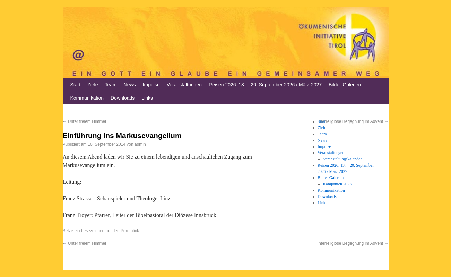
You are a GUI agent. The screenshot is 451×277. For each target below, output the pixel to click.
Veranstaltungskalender (342, 159)
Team (110, 84)
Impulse (151, 84)
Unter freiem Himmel (84, 121)
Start (75, 84)
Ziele (92, 84)
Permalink (130, 230)
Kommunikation (87, 98)
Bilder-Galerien (345, 84)
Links (147, 98)
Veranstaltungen (184, 84)
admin (140, 144)
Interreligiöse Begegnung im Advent (353, 243)
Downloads (123, 98)
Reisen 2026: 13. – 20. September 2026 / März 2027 (265, 84)
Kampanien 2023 (337, 184)
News (130, 84)
